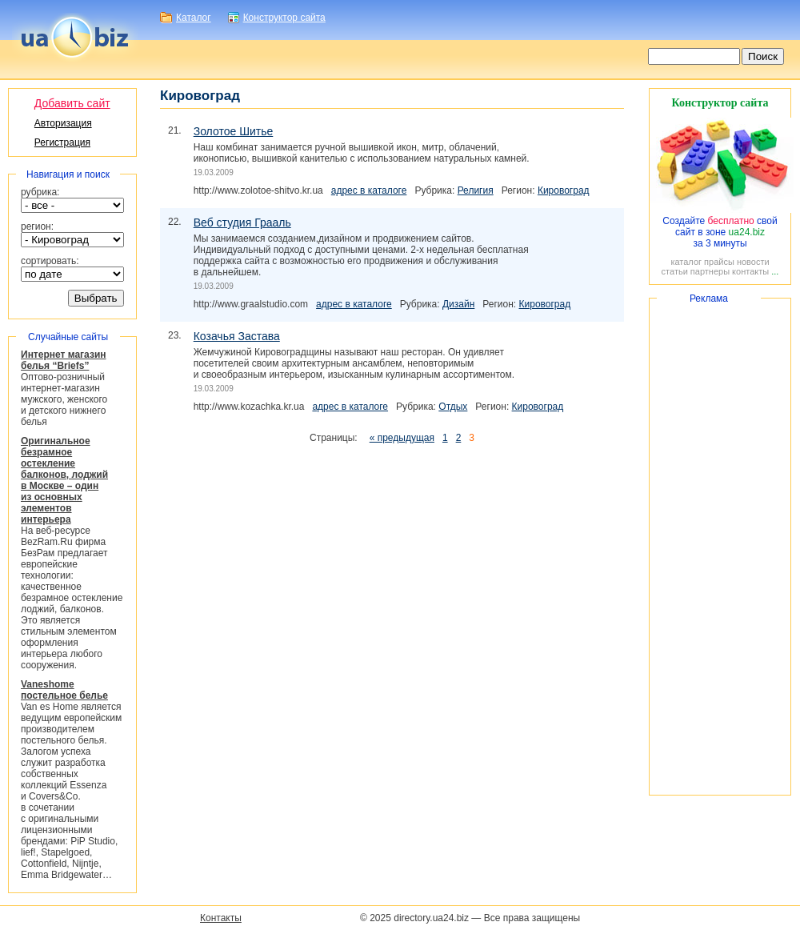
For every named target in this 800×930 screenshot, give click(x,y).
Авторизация (63, 123)
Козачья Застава (237, 336)
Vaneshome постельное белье (64, 690)
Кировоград (564, 190)
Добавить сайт (72, 103)
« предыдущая (402, 437)
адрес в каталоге (369, 190)
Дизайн (458, 304)
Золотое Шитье (234, 131)
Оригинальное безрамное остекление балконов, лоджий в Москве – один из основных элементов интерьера (64, 480)
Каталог (193, 17)
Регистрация (62, 142)
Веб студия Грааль (242, 222)
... (774, 271)
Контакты (221, 918)
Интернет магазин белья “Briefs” (63, 360)
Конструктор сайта (284, 17)
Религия (476, 190)
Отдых (452, 406)
